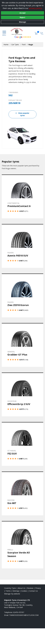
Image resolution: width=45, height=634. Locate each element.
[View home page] (26, 31)
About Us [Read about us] (21, 588)
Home (6, 44)
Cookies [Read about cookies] (24, 591)
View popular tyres (22, 114)
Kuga (31, 44)
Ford (23, 44)
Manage (22, 22)
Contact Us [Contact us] (33, 591)
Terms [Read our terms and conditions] (8, 591)
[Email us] (23, 615)
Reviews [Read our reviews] (30, 588)
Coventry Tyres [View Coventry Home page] (10, 588)
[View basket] (36, 33)
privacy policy (35, 8)
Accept (23, 13)
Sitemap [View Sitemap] (16, 591)
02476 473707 (18, 612)
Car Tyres (15, 44)
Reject (22, 17)
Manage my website (12, 594)
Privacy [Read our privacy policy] (38, 588)
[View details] (22, 196)
